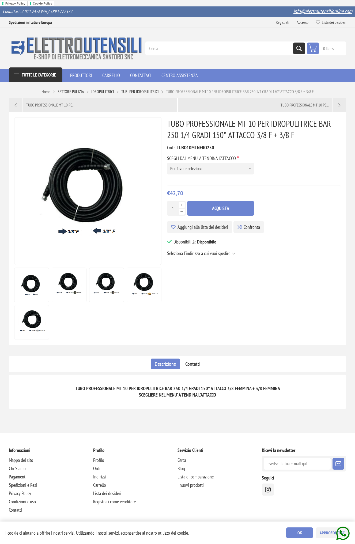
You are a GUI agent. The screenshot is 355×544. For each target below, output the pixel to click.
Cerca (299, 48)
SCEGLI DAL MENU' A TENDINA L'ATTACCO (202, 158)
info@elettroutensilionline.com (322, 11)
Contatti (192, 363)
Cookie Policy (42, 3)
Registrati (282, 22)
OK (299, 532)
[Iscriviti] (297, 464)
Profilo (98, 460)
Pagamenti (18, 477)
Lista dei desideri (107, 493)
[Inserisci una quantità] (173, 208)
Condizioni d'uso (22, 502)
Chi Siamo (17, 468)
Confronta (252, 227)
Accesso (302, 22)
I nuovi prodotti (191, 485)
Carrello (99, 485)
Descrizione (165, 363)
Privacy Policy (15, 3)
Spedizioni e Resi (23, 485)
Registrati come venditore (114, 502)
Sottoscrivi (338, 464)
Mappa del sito (21, 460)
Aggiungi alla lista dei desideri (203, 227)
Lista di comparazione (196, 477)
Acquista (220, 208)
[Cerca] (219, 48)
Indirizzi (99, 477)
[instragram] (268, 490)
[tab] (165, 364)
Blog (181, 468)
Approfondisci (333, 532)
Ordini (98, 468)
